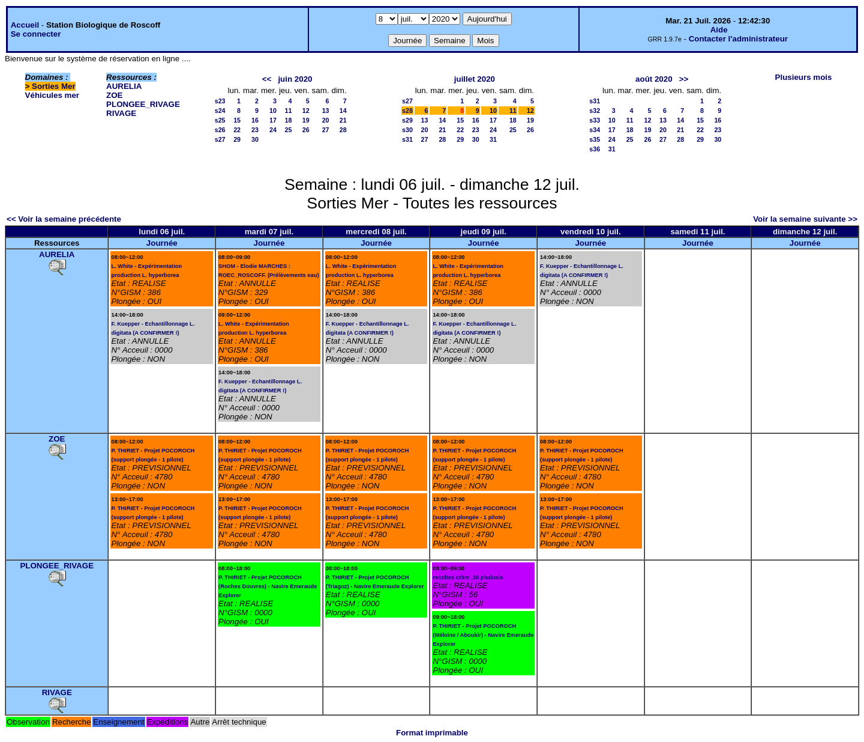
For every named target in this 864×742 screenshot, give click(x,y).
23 (255, 129)
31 (493, 139)
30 (255, 139)
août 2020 (654, 79)
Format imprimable (432, 732)
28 (343, 129)
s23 (220, 101)
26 (306, 129)
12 (306, 110)
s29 (407, 120)
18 (288, 120)
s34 (594, 129)
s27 (220, 139)
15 (237, 120)
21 (343, 120)
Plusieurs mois (803, 77)
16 (255, 120)
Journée (162, 243)
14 (343, 110)
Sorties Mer (54, 86)
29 (237, 139)
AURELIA (124, 86)
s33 (594, 120)
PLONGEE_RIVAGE (143, 104)
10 (273, 110)
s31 (407, 139)
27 (325, 129)
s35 (594, 139)
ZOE (114, 95)
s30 (407, 129)
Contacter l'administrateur (738, 38)
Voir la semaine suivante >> (805, 219)
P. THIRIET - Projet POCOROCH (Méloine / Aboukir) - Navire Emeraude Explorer (483, 635)
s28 (407, 110)
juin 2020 (295, 79)
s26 (220, 129)
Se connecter (36, 33)
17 (273, 120)
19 (306, 120)
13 (325, 110)
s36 (594, 149)
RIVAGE (121, 113)
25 (288, 129)
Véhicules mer (52, 95)
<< (267, 79)
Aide (719, 29)
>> (684, 79)
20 (325, 120)
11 (288, 110)
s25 (220, 120)
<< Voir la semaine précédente (64, 219)
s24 (220, 110)
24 (273, 129)
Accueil (25, 24)
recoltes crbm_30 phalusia (468, 577)
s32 (594, 110)
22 (237, 129)
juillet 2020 (474, 79)
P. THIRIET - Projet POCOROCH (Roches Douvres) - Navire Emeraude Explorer (267, 586)
